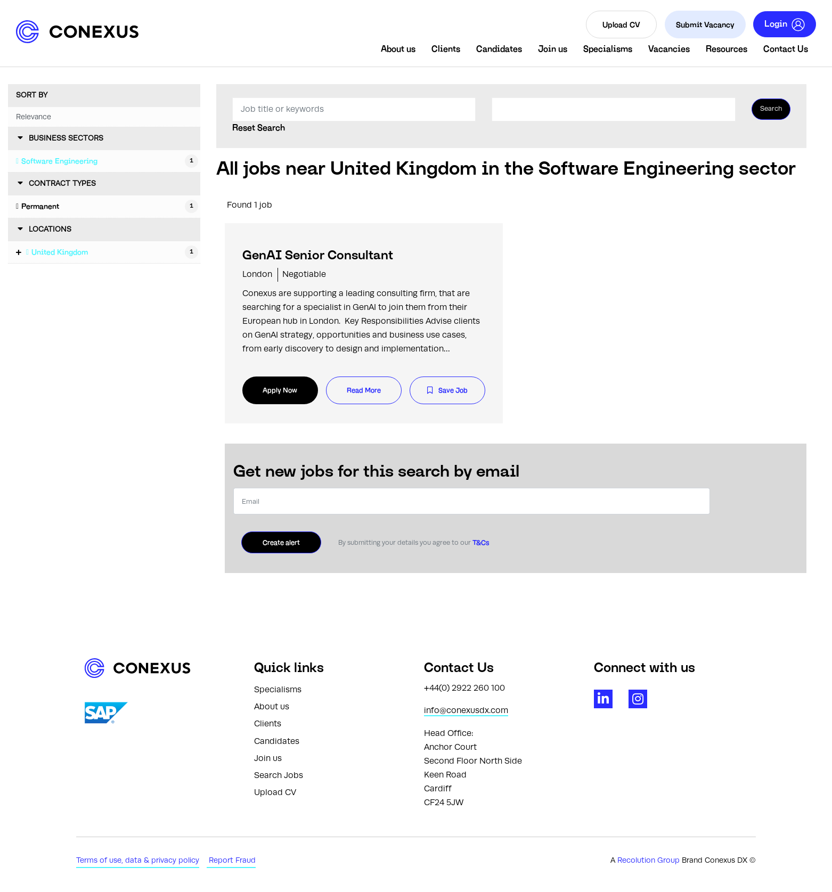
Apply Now (280, 390)
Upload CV (621, 24)
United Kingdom (59, 252)
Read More (364, 390)
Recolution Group (649, 860)
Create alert (281, 542)
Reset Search (258, 128)
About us (398, 49)
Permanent (40, 206)
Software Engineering (59, 161)
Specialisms (607, 49)
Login (784, 24)
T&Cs (480, 542)
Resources (726, 49)
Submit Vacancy (705, 24)
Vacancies (669, 49)
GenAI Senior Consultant (317, 255)
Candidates (499, 49)
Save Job (453, 390)
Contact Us (785, 49)
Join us (552, 49)
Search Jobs (278, 775)
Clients (445, 49)
